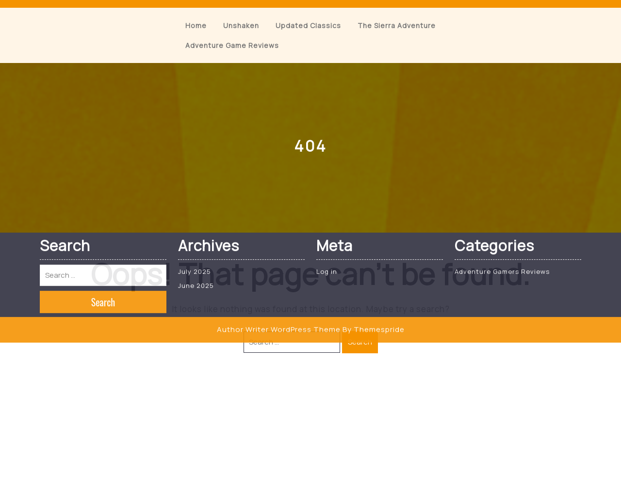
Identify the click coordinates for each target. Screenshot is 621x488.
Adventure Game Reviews (232, 45)
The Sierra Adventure (397, 25)
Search (360, 342)
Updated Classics (308, 25)
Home (196, 25)
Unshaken (241, 25)
